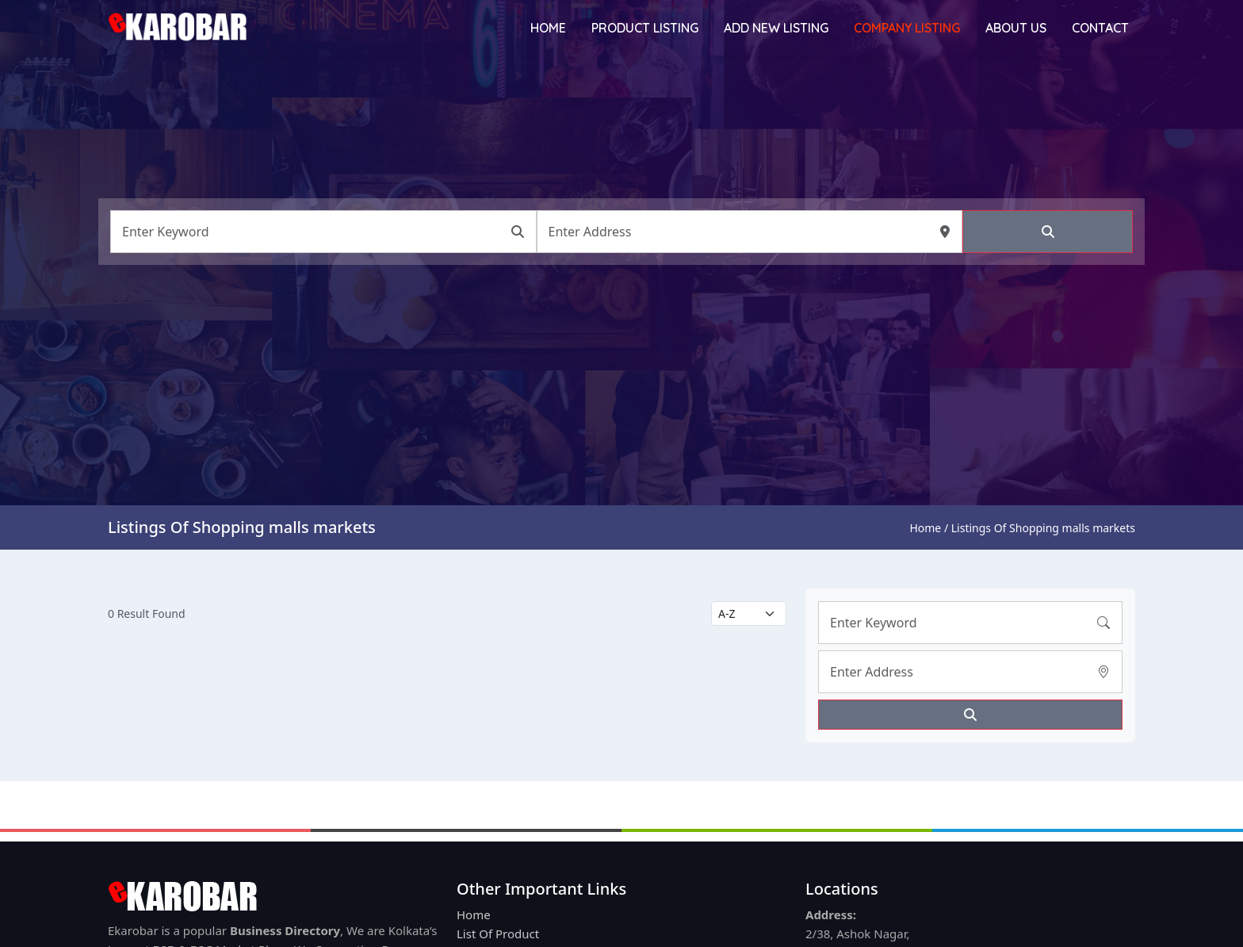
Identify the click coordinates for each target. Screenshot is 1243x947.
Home (548, 28)
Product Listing (644, 28)
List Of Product (498, 933)
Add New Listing (776, 28)
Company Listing (907, 28)
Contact (1100, 28)
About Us (1015, 28)
